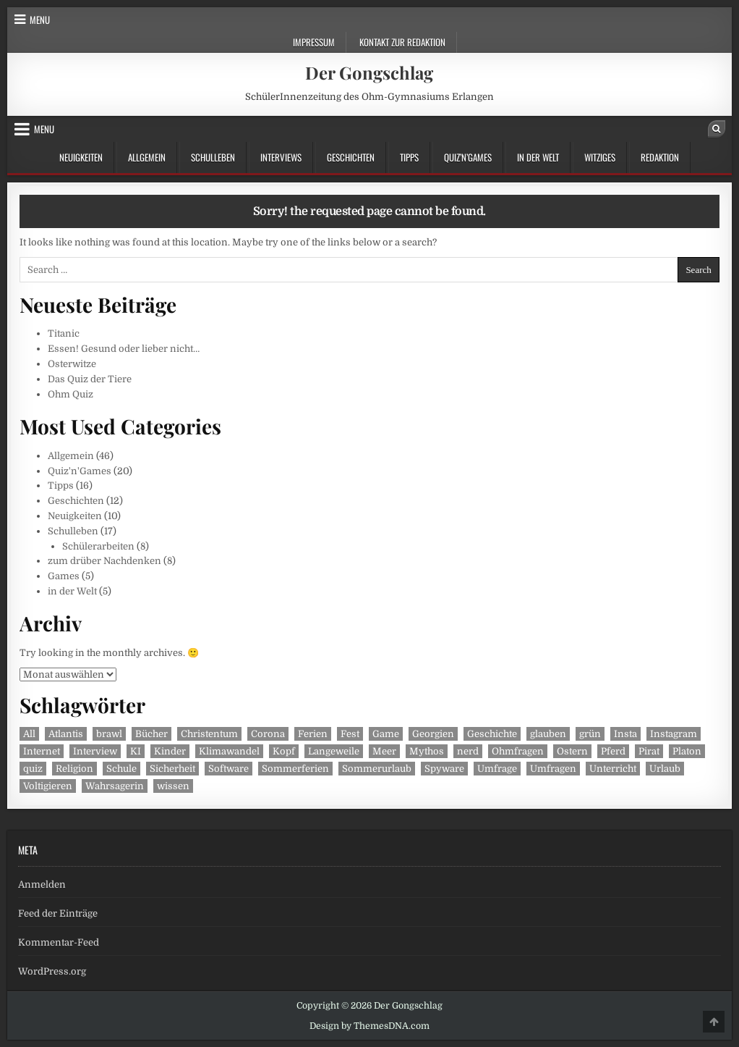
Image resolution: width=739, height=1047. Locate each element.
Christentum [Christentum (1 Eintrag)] (209, 733)
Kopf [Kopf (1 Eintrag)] (284, 751)
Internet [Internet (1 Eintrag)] (41, 751)
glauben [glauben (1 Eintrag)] (548, 733)
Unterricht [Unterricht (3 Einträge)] (612, 768)
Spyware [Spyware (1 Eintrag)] (444, 768)
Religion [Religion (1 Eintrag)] (74, 768)
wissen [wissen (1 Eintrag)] (173, 786)
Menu (40, 19)
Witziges (599, 157)
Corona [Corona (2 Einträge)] (268, 733)
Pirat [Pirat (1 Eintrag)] (648, 751)
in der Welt (538, 157)
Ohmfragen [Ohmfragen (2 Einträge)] (518, 751)
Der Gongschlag (369, 72)
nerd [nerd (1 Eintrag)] (468, 751)
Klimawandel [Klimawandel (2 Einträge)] (229, 751)
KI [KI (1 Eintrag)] (135, 751)
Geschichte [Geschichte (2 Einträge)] (492, 733)
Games (64, 576)
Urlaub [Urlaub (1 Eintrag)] (664, 768)
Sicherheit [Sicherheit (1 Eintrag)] (172, 768)
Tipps (409, 157)
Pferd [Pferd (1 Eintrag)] (613, 751)
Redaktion (660, 157)
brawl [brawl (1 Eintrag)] (109, 733)
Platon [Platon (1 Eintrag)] (686, 751)
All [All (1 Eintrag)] (29, 733)
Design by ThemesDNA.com (369, 1026)
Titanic (64, 333)
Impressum (314, 42)
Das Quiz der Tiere (90, 379)
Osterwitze (72, 363)
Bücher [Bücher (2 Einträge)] (151, 733)
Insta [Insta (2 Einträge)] (625, 733)
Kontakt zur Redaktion (402, 42)
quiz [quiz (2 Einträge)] (33, 768)
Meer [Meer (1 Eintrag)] (384, 751)
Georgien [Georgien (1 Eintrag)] (433, 733)
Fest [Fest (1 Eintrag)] (350, 733)
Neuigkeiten (81, 157)
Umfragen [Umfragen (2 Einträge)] (553, 768)
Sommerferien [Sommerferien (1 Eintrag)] (295, 768)
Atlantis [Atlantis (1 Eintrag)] (65, 733)
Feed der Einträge (58, 913)
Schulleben (213, 157)
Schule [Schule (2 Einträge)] (121, 768)
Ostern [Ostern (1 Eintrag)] (572, 751)
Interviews (281, 157)
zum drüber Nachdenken (104, 560)
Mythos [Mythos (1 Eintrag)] (426, 751)
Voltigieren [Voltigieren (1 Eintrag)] (47, 786)
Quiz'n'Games (79, 471)
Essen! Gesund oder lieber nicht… (124, 348)
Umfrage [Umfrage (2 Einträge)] (497, 768)
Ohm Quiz (70, 394)
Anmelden (42, 884)
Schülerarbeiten (98, 546)
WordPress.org (52, 971)
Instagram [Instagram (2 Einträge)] (673, 733)
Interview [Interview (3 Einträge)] (95, 751)
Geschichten (351, 157)
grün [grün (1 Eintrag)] (590, 733)
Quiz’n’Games (468, 157)
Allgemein (147, 157)
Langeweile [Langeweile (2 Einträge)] (333, 751)
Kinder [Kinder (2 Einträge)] (170, 751)
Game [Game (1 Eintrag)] (385, 733)
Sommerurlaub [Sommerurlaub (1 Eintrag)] (376, 768)
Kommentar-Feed (58, 942)
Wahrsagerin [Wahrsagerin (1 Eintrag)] (114, 786)
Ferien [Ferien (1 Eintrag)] (313, 733)
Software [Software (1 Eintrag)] (228, 768)
